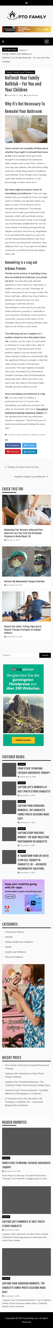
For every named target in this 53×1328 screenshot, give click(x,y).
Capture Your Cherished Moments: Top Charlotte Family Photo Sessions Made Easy (24, 1288)
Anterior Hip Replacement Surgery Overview (24, 581)
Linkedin (29, 451)
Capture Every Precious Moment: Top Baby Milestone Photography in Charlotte (33, 837)
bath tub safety (15, 435)
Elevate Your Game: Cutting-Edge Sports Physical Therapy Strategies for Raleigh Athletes (23, 629)
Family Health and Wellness (20, 72)
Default (22, 764)
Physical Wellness (14, 956)
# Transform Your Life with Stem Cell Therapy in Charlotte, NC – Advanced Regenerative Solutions (24, 1102)
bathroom (26, 435)
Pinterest (13, 451)
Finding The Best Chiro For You (23, 467)
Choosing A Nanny (14, 931)
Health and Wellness (15, 951)
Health (8, 946)
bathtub (34, 435)
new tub (41, 435)
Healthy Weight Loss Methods (29, 476)
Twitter (29, 445)
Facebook (13, 445)
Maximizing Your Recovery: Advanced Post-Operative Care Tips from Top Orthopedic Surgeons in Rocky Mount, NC (24, 533)
